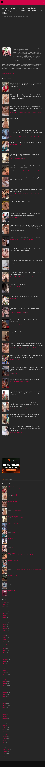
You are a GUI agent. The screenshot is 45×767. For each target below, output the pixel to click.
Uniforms (5, 751)
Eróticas (4, 650)
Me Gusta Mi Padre (11, 590)
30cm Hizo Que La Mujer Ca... (13, 494)
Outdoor (5, 701)
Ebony (34, 193)
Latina (26, 16)
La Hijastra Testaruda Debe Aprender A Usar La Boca (26, 142)
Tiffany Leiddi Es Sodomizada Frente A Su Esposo (25, 237)
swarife (17, 72)
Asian (11, 158)
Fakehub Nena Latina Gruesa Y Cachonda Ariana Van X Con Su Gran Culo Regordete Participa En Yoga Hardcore (26, 392)
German (4, 670)
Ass (14, 16)
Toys (4, 747)
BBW (13, 144)
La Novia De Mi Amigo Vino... (13, 553)
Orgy (4, 698)
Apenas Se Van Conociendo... (13, 575)
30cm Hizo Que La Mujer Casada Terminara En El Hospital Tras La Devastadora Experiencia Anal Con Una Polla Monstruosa (25, 96)
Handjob (35, 239)
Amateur (11, 16)
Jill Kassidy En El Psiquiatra (18, 284)
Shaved (11, 114)
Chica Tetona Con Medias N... (13, 568)
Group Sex (5, 674)
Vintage (4, 753)
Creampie (29, 112)
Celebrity (5, 633)
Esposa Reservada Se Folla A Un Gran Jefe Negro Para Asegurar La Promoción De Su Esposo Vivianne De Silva (26, 369)
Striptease (5, 738)
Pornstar (19, 381)
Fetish (24, 16)
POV (28, 89)
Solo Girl (5, 729)
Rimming (5, 716)
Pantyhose (5, 705)
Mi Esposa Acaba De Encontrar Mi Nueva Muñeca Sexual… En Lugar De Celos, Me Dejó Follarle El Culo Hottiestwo (26, 108)
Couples (4, 637)
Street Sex (5, 736)
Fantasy (26, 418)
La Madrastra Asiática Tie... (13, 582)
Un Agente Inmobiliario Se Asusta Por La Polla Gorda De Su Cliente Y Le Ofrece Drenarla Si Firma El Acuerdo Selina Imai (26, 404)
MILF (4, 696)
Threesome (37, 347)
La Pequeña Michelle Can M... (13, 545)
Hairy (22, 89)
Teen (31, 89)
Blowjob (20, 16)
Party (4, 707)
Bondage (5, 628)
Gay (4, 668)
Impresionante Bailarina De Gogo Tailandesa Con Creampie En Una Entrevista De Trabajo (25, 155)
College (4, 635)
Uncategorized (6, 749)
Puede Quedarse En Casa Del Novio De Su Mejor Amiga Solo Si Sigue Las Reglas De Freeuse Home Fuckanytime (25, 428)
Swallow (33, 347)
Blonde (19, 170)
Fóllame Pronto (14, 118)
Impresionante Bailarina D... (13, 516)
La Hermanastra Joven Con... (13, 486)
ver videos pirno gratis (11, 72)
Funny (17, 396)
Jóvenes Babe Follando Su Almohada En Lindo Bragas (26, 261)
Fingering (27, 170)
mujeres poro (11, 73)
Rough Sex (39, 112)
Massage (5, 692)
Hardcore (25, 89)
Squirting (37, 170)
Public (31, 136)
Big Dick (19, 276)
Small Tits (34, 136)
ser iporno (4, 72)
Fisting (4, 661)
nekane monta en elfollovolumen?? (26, 72)
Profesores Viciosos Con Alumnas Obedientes (24, 296)
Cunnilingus (5, 644)
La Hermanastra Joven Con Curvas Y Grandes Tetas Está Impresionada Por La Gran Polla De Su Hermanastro (25, 84)
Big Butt (17, 16)
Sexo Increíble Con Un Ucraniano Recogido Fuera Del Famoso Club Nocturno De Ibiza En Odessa (26, 356)
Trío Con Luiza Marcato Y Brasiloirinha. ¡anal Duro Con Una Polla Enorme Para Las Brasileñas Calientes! (26, 344)
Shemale (5, 725)
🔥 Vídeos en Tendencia (7, 479)
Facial (28, 239)
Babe (19, 112)
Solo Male (5, 731)
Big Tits (15, 89)
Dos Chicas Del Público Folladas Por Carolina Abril (25, 379)
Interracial (16, 181)
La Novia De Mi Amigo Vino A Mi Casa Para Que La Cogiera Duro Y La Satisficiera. (25, 167)
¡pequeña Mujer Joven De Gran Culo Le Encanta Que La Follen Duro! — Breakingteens (26, 249)
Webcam (5, 758)
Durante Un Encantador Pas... (13, 523)
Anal (11, 89)
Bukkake (5, 630)
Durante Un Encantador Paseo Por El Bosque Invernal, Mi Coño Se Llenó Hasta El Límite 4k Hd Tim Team (26, 132)
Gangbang (5, 665)
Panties (22, 263)
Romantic (32, 232)
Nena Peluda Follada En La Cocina (20, 201)
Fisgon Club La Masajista (17, 332)
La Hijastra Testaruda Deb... (13, 531)
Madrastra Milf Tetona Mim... (13, 560)
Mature (24, 312)
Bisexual (5, 622)
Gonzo (4, 672)
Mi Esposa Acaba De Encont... (13, 501)
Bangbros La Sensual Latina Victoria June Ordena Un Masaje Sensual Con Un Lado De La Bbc (26, 214)
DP (4, 646)
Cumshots (5, 641)
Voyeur (17, 373)
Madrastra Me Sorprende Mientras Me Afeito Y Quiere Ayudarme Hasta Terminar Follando (24, 415)
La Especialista (10, 538)
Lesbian (15, 381)
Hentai (4, 683)
